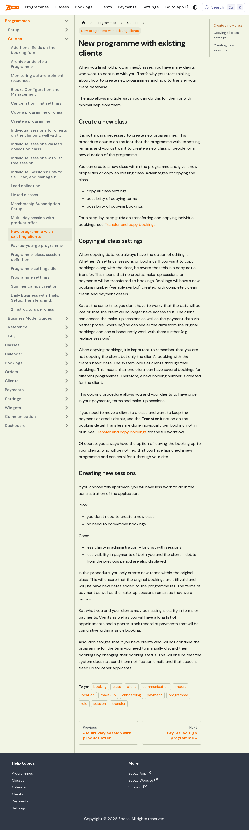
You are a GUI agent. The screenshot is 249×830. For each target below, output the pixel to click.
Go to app (176, 7)
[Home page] (83, 23)
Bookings (83, 7)
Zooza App (139, 773)
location (88, 695)
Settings (150, 7)
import (180, 687)
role (84, 703)
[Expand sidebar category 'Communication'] (66, 417)
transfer (118, 703)
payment (154, 695)
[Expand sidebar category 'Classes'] (66, 345)
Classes (62, 7)
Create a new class (228, 25)
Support (137, 787)
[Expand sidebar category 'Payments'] (66, 390)
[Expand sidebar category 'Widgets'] (66, 408)
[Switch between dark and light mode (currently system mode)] (195, 7)
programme (178, 695)
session (99, 703)
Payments (127, 7)
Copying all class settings (226, 35)
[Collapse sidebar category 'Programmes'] (66, 21)
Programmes (37, 7)
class (117, 687)
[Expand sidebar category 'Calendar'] (66, 354)
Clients (105, 7)
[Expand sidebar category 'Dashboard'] (66, 426)
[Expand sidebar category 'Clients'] (66, 381)
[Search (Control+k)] (223, 7)
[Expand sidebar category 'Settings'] (66, 399)
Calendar (19, 787)
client (131, 687)
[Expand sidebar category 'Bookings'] (66, 363)
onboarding (131, 695)
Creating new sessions (224, 47)
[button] (38, 30)
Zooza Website (143, 780)
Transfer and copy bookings (130, 224)
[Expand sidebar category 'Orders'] (66, 372)
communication (155, 687)
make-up (108, 695)
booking (100, 687)
